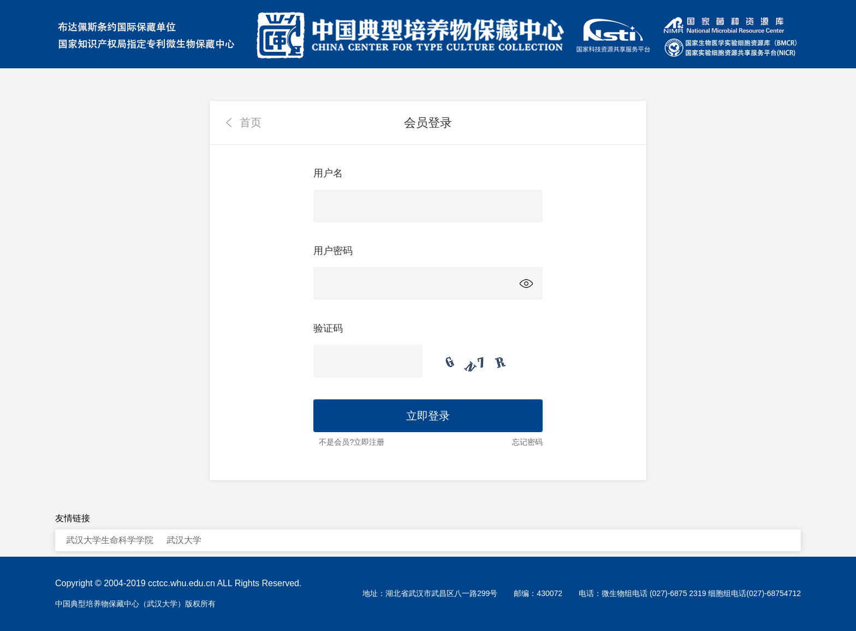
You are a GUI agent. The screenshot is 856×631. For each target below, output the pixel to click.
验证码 (328, 328)
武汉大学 (184, 540)
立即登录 (428, 416)
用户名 (328, 173)
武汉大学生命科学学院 (109, 540)
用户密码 (333, 250)
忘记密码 (527, 442)
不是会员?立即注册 (351, 442)
